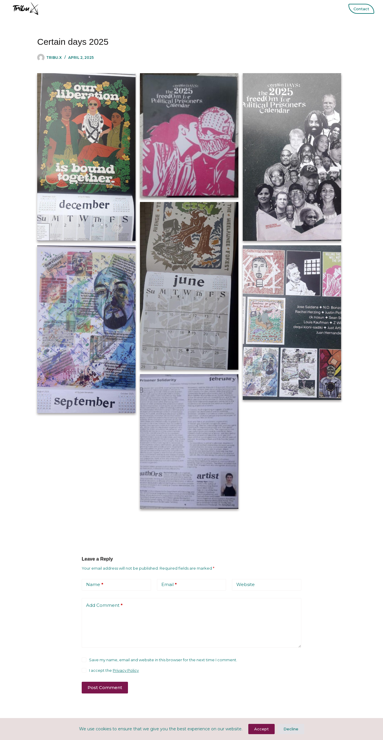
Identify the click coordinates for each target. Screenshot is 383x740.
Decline (290, 729)
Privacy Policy (126, 670)
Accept (261, 729)
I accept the (114, 670)
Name (94, 584)
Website (245, 584)
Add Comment (104, 605)
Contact (361, 8)
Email (169, 584)
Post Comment (105, 687)
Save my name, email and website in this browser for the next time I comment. (163, 659)
